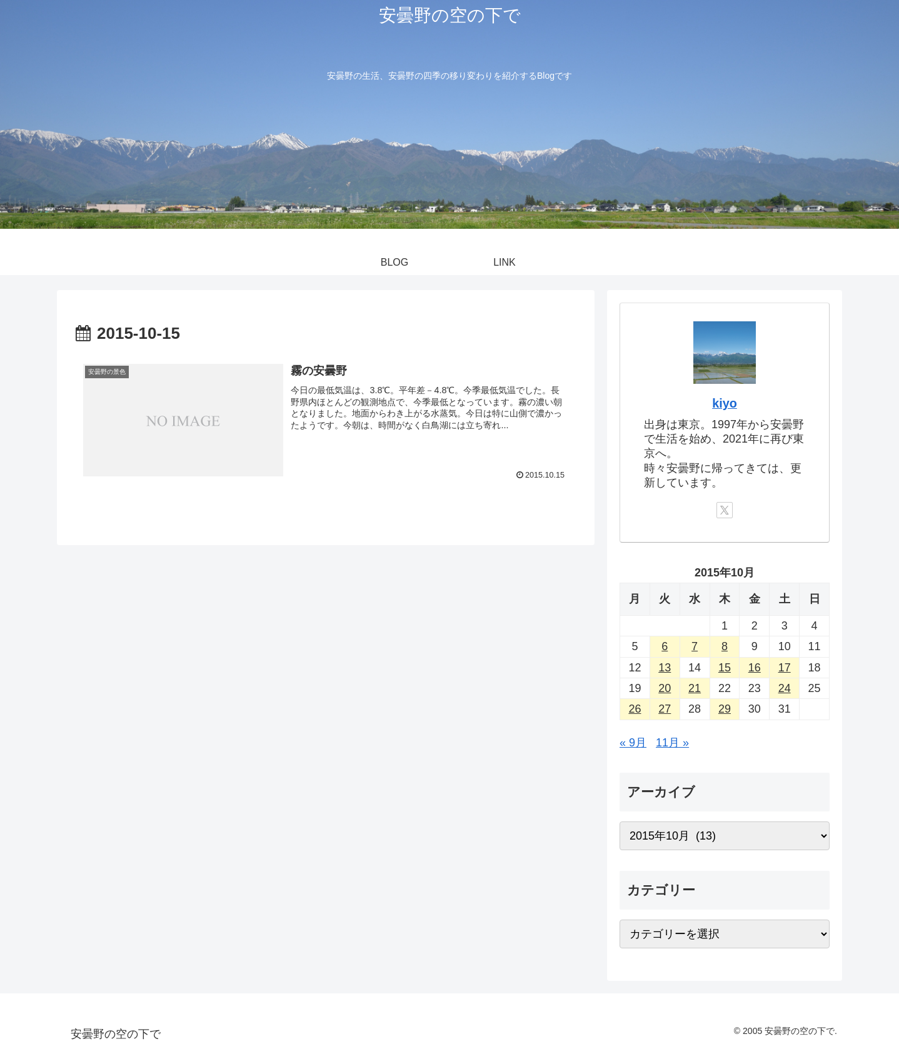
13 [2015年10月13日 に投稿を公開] (664, 667)
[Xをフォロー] (724, 510)
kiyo (724, 403)
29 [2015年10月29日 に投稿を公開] (724, 709)
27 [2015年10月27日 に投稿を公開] (664, 709)
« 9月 (633, 742)
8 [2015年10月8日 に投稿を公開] (724, 646)
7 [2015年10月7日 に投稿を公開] (694, 646)
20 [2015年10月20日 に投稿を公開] (664, 688)
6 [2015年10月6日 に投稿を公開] (664, 646)
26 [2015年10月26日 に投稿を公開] (634, 709)
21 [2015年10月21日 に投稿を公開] (694, 688)
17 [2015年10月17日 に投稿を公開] (784, 667)
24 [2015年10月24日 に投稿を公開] (784, 688)
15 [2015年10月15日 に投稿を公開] (724, 667)
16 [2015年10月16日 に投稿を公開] (754, 667)
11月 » (672, 742)
